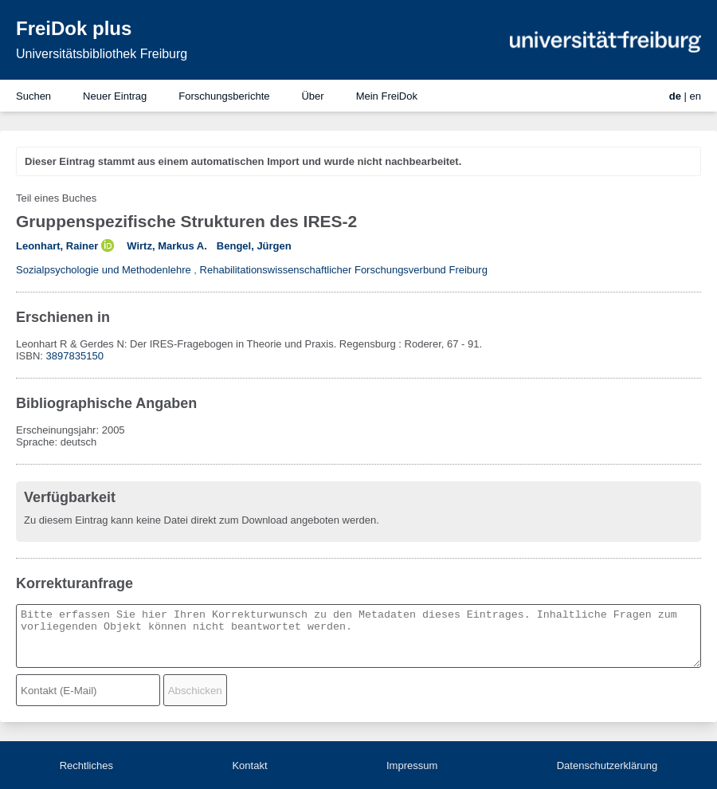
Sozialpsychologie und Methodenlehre (103, 270)
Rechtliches (86, 765)
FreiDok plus (73, 28)
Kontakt (249, 765)
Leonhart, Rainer (57, 246)
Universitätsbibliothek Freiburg (101, 54)
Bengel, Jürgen (254, 246)
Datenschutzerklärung (607, 765)
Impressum (411, 765)
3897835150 (75, 356)
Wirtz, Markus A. (167, 246)
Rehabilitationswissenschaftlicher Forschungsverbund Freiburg (344, 270)
